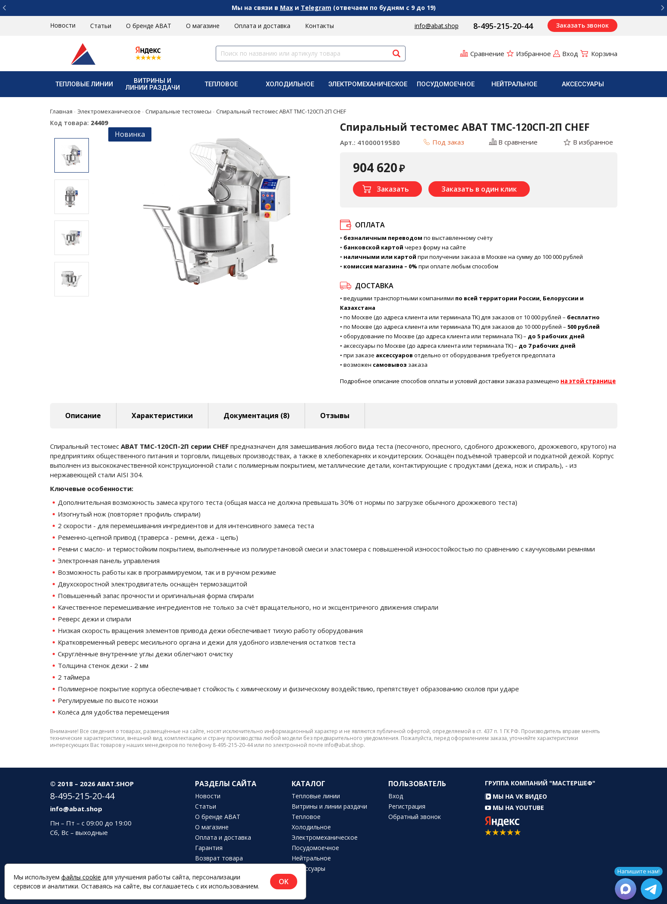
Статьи (100, 26)
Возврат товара (219, 858)
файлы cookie (81, 877)
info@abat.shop (437, 26)
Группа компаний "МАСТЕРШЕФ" (540, 783)
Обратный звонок (414, 817)
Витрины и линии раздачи (153, 84)
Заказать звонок (582, 25)
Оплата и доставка (262, 26)
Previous (72, 131)
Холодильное (290, 84)
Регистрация (406, 806)
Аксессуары (583, 84)
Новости (63, 25)
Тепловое (221, 84)
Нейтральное (514, 84)
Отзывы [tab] (334, 415)
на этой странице (588, 381)
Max (286, 7)
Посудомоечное (446, 84)
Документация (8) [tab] (256, 415)
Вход (395, 796)
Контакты (319, 26)
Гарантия (209, 848)
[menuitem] (84, 84)
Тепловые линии (84, 84)
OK (284, 881)
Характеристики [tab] (162, 415)
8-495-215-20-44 (503, 26)
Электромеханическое (367, 84)
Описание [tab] (83, 415)
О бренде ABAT (148, 26)
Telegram (316, 7)
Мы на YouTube (514, 807)
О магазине (203, 26)
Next (72, 302)
